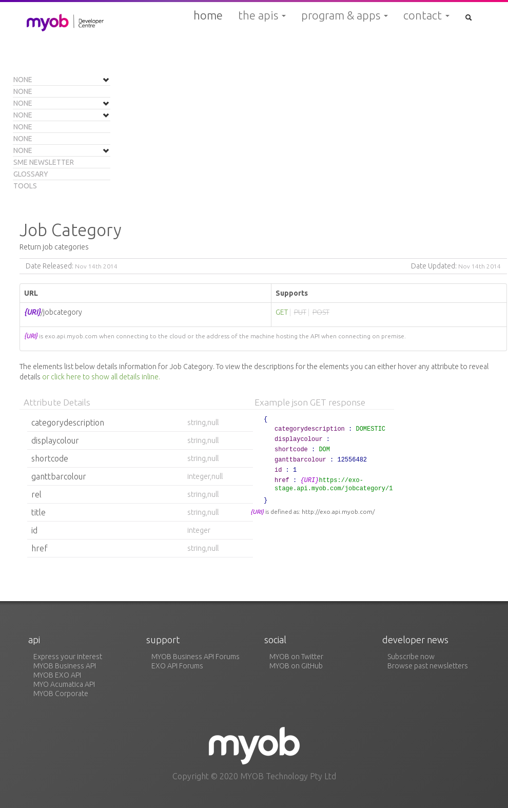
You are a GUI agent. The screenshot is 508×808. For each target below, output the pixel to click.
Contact (426, 15)
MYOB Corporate (60, 693)
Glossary (30, 174)
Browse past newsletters (427, 666)
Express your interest (67, 656)
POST (320, 312)
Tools (25, 186)
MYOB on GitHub (296, 666)
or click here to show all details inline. (101, 377)
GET (282, 312)
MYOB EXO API (57, 675)
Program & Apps (344, 15)
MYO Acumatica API (64, 684)
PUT (300, 312)
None (22, 79)
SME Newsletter (43, 162)
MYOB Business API (64, 666)
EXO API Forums (177, 666)
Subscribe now (411, 656)
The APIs (262, 15)
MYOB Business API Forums (195, 656)
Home (208, 15)
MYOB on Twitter (296, 656)
